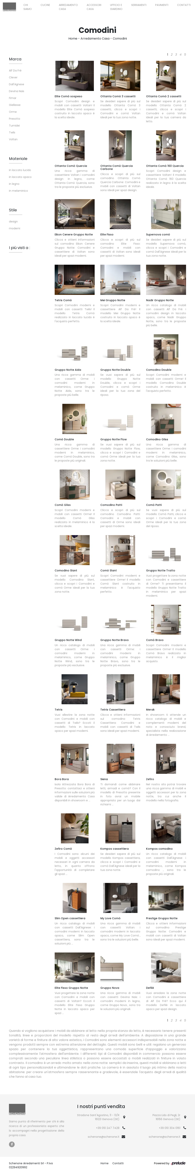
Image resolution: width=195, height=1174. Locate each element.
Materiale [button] (18, 158)
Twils (12, 132)
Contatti (184, 5)
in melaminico (18, 191)
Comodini (120, 38)
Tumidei (14, 125)
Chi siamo (27, 7)
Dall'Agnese (16, 84)
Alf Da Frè (15, 70)
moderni (14, 228)
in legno (14, 184)
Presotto (14, 119)
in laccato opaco (20, 177)
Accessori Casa (94, 7)
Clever (13, 77)
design (13, 221)
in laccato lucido (20, 170)
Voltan (13, 139)
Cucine (45, 5)
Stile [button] (13, 210)
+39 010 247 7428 (107, 1128)
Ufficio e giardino (116, 7)
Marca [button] (15, 59)
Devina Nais (16, 91)
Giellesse (15, 105)
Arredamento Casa (68, 7)
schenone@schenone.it (103, 1137)
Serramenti (138, 5)
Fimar (12, 98)
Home (72, 38)
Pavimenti (161, 5)
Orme (13, 112)
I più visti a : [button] (19, 247)
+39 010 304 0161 (169, 1128)
